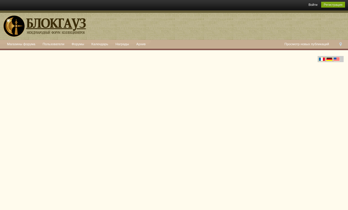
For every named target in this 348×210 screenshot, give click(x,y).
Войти (313, 4)
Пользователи (53, 44)
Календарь (99, 44)
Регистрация (333, 4)
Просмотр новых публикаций (306, 44)
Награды (122, 44)
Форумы (78, 44)
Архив (141, 44)
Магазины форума (21, 44)
